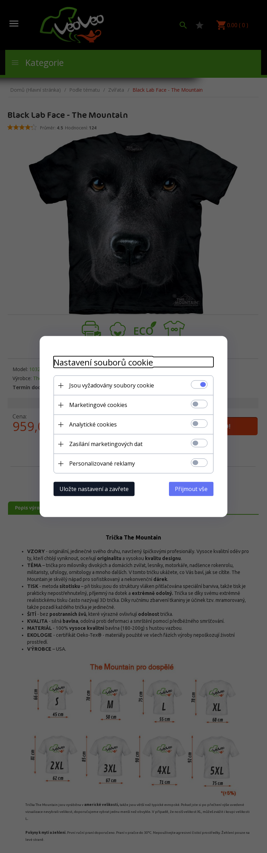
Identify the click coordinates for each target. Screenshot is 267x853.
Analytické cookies (93, 424)
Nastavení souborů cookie (103, 362)
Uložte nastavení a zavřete (94, 489)
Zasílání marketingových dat (106, 444)
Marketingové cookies (98, 405)
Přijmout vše (191, 489)
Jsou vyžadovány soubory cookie (111, 385)
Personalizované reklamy (102, 463)
